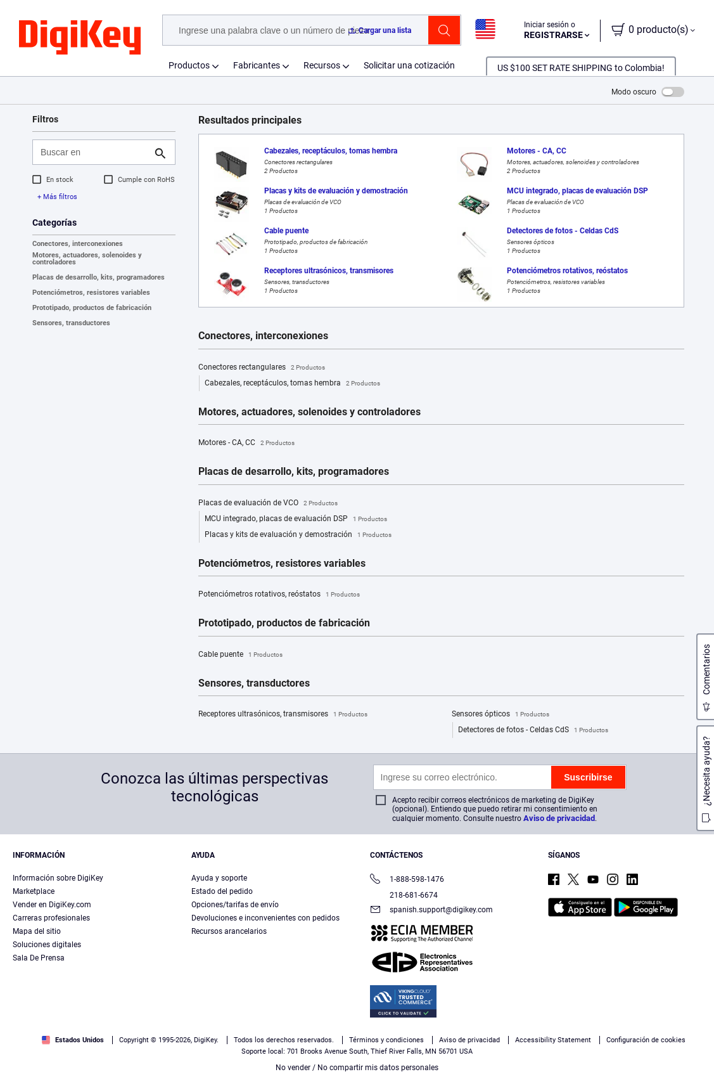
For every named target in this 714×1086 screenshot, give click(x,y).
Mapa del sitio (37, 931)
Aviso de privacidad (559, 818)
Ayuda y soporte (219, 878)
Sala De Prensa (39, 957)
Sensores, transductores (71, 323)
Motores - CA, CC (246, 443)
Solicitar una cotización (409, 65)
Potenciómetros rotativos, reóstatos (279, 594)
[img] (80, 38)
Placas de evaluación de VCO (268, 503)
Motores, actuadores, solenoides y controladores (87, 259)
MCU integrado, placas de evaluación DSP (296, 519)
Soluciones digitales (47, 944)
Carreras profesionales (51, 918)
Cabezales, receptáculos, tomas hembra (292, 383)
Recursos (321, 65)
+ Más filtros (57, 197)
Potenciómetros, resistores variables (91, 292)
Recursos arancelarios (229, 931)
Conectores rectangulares (261, 367)
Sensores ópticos (500, 714)
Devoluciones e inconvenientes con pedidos (265, 918)
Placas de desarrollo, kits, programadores (98, 277)
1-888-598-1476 (407, 880)
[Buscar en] (93, 152)
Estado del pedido (222, 891)
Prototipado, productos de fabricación (91, 307)
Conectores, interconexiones (77, 243)
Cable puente (240, 655)
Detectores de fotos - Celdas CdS (533, 730)
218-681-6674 (404, 895)
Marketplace (33, 891)
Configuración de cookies (645, 1040)
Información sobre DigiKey (58, 878)
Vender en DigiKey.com (52, 904)
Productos (189, 65)
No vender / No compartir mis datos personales (357, 1067)
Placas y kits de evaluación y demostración (298, 535)
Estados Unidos (73, 1040)
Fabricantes (256, 65)
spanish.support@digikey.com (431, 911)
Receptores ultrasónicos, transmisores (282, 714)
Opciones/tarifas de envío (235, 904)
